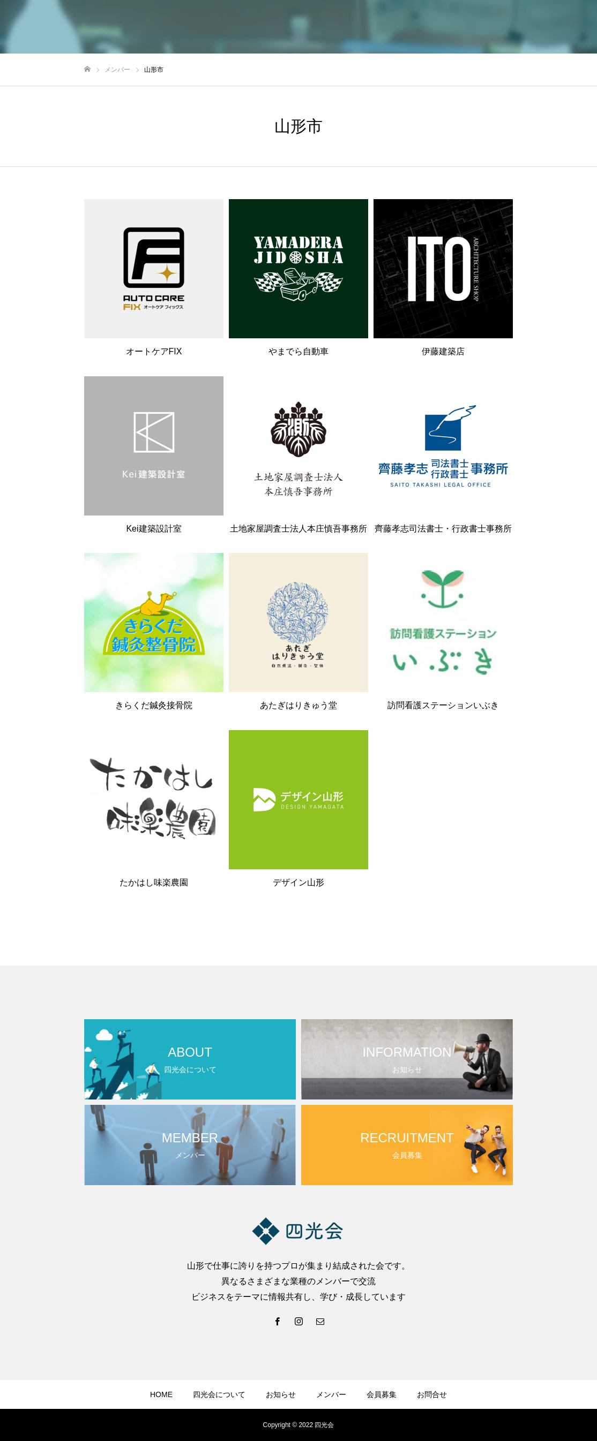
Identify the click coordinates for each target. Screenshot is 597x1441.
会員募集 (382, 1394)
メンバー (331, 1394)
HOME (161, 1394)
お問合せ (432, 1394)
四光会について (219, 1394)
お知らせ (281, 1394)
